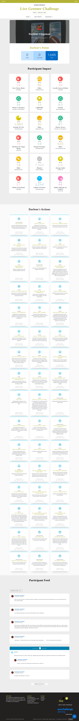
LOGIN (76, 1)
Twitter (42, 700)
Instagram (43, 698)
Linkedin (42, 697)
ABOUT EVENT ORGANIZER (65, 704)
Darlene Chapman (19, 595)
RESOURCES (48, 16)
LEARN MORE (69, 714)
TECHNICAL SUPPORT (61, 719)
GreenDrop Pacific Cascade (39, 37)
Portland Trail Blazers (39, 5)
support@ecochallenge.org (33, 702)
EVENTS (4, 1)
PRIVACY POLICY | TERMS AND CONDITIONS (44, 719)
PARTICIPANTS (38, 16)
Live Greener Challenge (39, 9)
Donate (71, 719)
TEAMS (27, 16)
